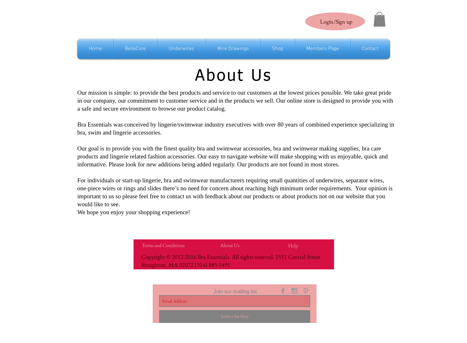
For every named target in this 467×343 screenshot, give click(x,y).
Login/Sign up (336, 21)
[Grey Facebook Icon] (283, 291)
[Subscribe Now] (234, 316)
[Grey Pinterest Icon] (306, 291)
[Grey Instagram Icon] (294, 291)
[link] (379, 19)
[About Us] (230, 246)
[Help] (293, 246)
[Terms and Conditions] (163, 245)
